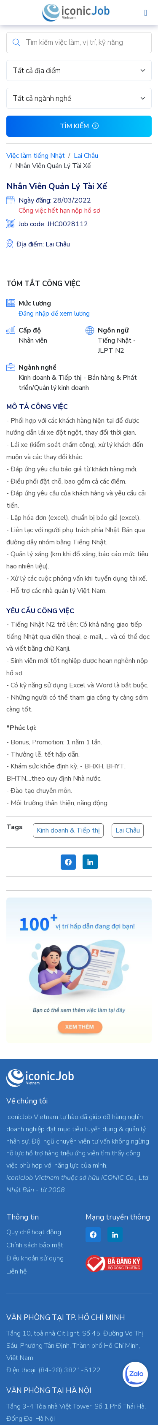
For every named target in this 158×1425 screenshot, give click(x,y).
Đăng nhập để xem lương (54, 313)
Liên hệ (16, 1271)
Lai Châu (86, 155)
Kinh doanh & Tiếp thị (68, 830)
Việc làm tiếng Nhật (35, 155)
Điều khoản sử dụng (35, 1258)
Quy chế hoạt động (33, 1232)
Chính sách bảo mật (34, 1245)
